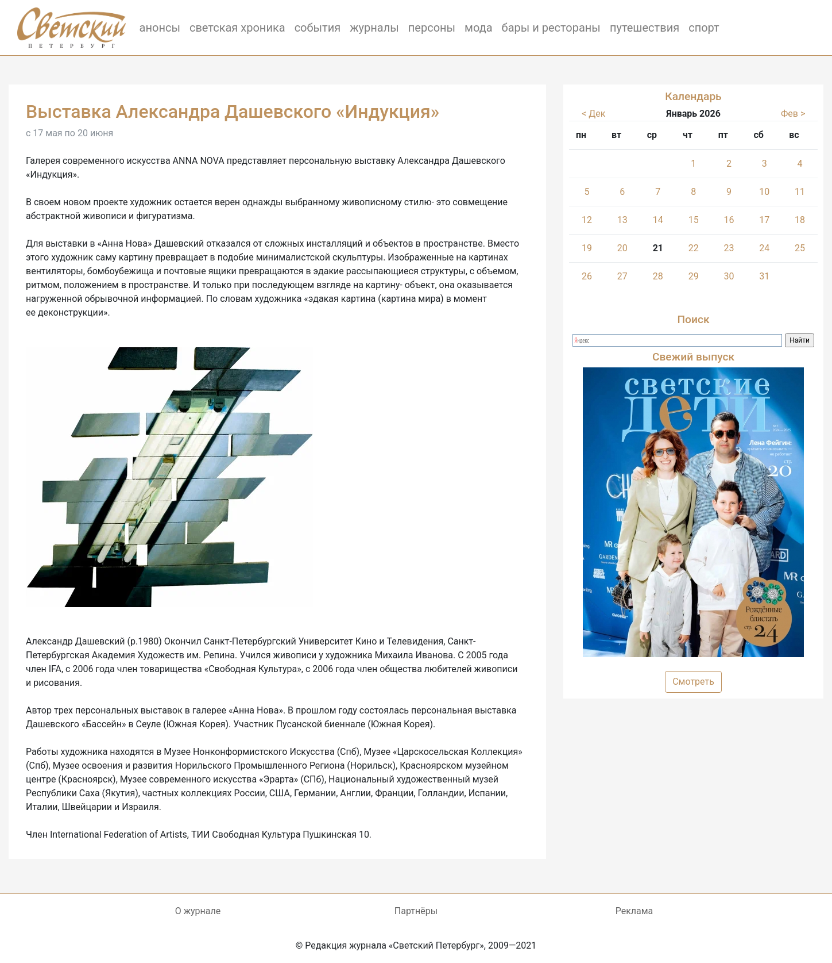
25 (800, 248)
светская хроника (237, 27)
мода (479, 27)
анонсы (160, 27)
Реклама (634, 911)
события (318, 27)
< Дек (593, 113)
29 (693, 276)
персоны (431, 27)
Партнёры (416, 911)
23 (729, 248)
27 (622, 276)
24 (764, 248)
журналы (374, 27)
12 (587, 219)
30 (729, 276)
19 (587, 248)
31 (764, 276)
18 (800, 219)
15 (693, 219)
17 (764, 219)
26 (587, 276)
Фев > (793, 113)
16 (729, 219)
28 (658, 276)
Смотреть (693, 681)
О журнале (197, 911)
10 (764, 191)
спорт (703, 27)
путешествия (644, 27)
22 (693, 248)
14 (658, 219)
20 (622, 248)
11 (800, 191)
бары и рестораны (551, 27)
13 (622, 219)
